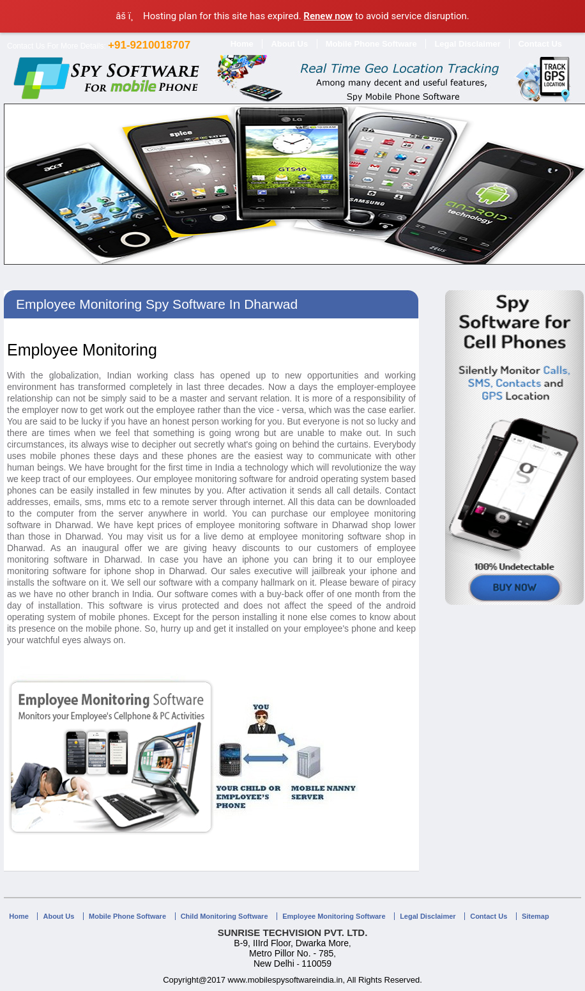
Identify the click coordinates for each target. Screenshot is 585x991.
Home (242, 44)
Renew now (328, 16)
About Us (289, 44)
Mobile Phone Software (371, 44)
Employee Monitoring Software (333, 916)
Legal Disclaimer (467, 44)
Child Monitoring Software (224, 916)
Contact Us (540, 44)
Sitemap (535, 916)
